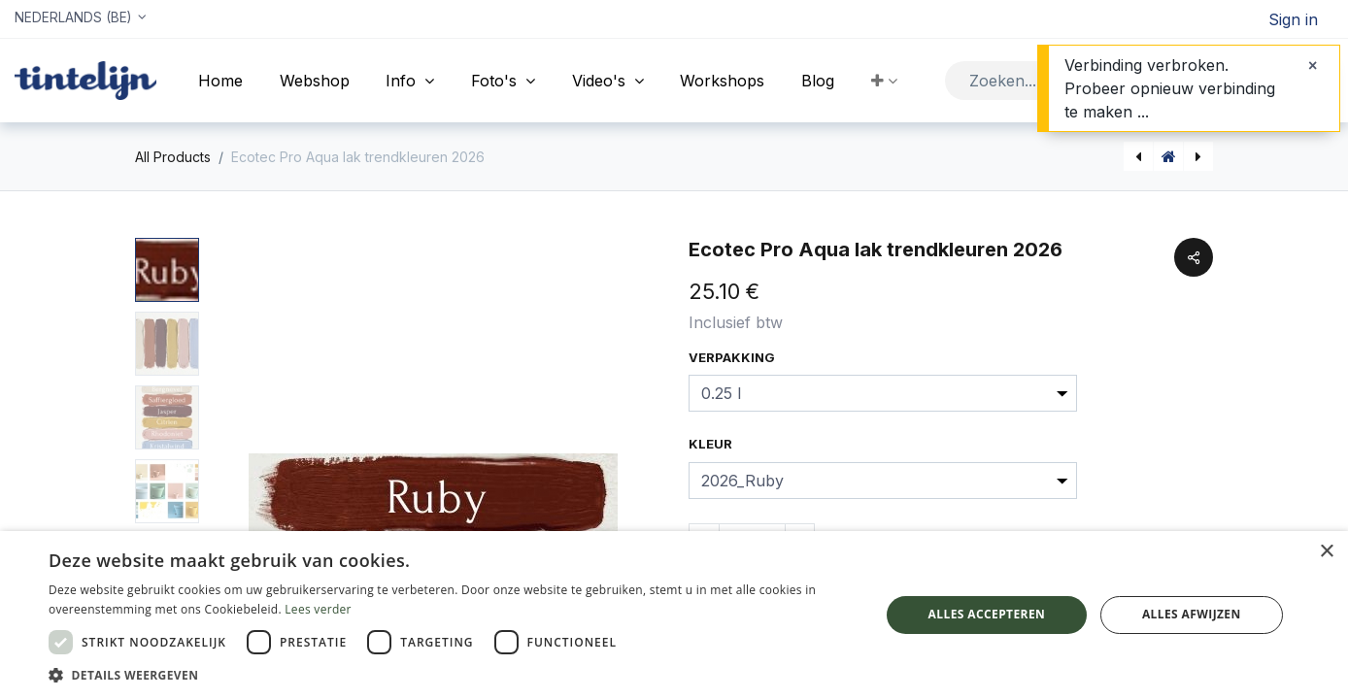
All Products (173, 157)
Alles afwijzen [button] (1191, 614)
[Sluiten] (1312, 65)
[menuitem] (220, 80)
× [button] (1326, 552)
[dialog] (674, 615)
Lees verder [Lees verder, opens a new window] (318, 609)
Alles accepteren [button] (987, 614)
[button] (884, 80)
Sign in (1293, 19)
